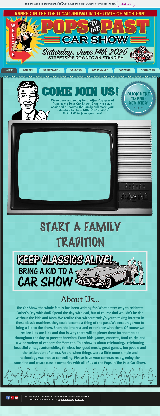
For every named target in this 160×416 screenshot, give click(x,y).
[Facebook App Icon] (8, 397)
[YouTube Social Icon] (16, 397)
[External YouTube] (64, 166)
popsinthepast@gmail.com (71, 399)
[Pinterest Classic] (12, 397)
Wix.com (85, 396)
